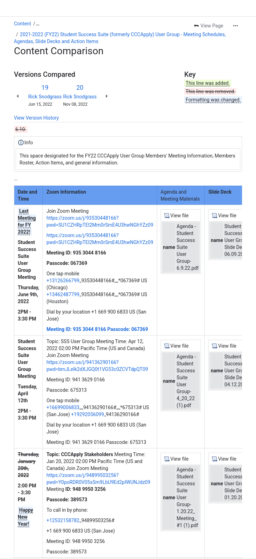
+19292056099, (88, 414)
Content (22, 23)
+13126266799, (63, 280)
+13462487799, (63, 294)
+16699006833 (62, 407)
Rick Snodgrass (45, 96)
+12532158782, (63, 520)
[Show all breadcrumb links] (37, 23)
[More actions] (235, 26)
